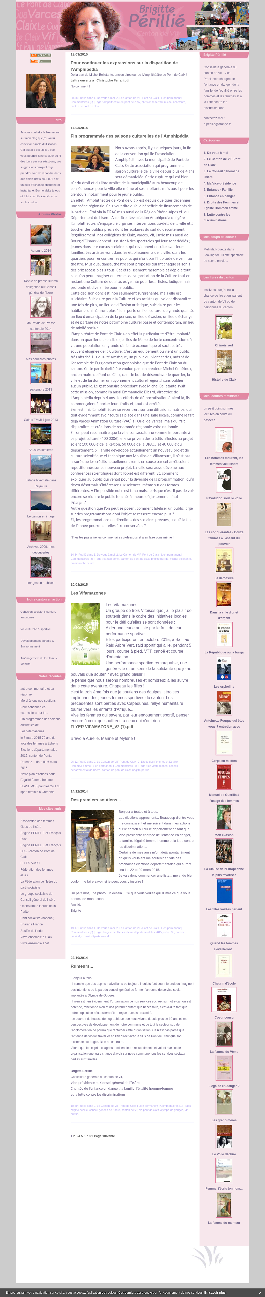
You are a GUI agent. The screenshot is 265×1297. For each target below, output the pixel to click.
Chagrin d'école (224, 983)
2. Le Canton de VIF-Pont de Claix (137, 97)
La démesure (224, 578)
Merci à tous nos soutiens (38, 700)
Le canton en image (40, 516)
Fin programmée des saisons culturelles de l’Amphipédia (129, 136)
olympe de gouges (171, 1109)
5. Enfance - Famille (218, 190)
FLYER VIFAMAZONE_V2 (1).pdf (102, 727)
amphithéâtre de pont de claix (122, 102)
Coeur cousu (224, 1017)
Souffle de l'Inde (31, 931)
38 (172, 932)
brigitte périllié (159, 558)
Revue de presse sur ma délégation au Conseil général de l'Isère (41, 287)
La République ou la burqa (224, 652)
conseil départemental (95, 936)
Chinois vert (224, 345)
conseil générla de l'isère (104, 1109)
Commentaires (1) (126, 765)
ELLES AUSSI (30, 863)
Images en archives (40, 583)
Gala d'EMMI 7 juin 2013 (41, 420)
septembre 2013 (41, 389)
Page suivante (104, 1136)
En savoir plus (214, 1292)
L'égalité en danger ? (224, 1086)
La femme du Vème (224, 1052)
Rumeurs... (82, 966)
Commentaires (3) (82, 558)
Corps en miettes (224, 761)
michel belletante (174, 102)
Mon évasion (224, 835)
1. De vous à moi (216, 153)
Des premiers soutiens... (96, 799)
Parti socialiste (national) (37, 918)
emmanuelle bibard (82, 563)
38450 (74, 1114)
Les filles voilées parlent (224, 909)
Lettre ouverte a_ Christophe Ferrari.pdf (100, 80)
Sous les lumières (41, 450)
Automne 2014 (41, 250)
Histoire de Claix (224, 379)
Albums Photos (50, 214)
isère (167, 932)
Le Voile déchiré (224, 1154)
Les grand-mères (224, 1120)
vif (186, 1109)
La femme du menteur (224, 1223)
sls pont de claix (149, 1109)
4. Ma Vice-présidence (220, 183)
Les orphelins (224, 686)
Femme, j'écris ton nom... (224, 1188)
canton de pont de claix (85, 106)
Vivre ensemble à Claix (36, 937)
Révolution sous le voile (224, 498)
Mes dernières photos (41, 359)
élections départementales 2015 (142, 932)
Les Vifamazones (32, 731)
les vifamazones (157, 765)
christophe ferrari (152, 102)
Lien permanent (171, 97)
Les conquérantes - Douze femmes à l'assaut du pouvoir (224, 538)
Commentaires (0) (82, 102)
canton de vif (111, 558)
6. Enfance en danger (219, 196)
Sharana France (31, 924)
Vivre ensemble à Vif (34, 943)
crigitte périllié (79, 1109)
